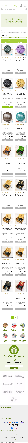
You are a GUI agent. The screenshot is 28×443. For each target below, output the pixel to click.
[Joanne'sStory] (5, 335)
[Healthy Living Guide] (22, 335)
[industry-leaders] (14, 399)
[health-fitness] (19, 376)
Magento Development (18, 439)
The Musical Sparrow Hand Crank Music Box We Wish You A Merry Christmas (20, 162)
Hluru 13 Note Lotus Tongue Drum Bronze (7, 128)
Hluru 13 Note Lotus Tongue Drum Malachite (20, 128)
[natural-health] (7, 391)
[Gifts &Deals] (22, 325)
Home (2, 12)
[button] (12, 57)
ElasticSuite (12, 442)
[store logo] (10, 6)
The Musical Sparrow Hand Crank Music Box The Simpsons (7, 196)
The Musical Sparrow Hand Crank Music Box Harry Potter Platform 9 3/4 (20, 297)
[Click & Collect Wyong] (14, 335)
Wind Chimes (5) (20, 42)
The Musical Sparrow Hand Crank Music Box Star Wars (20, 195)
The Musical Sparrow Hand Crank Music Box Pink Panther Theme (7, 229)
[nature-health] (19, 391)
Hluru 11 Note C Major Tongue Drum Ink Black (7, 94)
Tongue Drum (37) (20, 40)
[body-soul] (7, 376)
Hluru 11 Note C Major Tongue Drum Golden (20, 94)
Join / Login (20, 5)
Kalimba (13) (8, 40)
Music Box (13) (7, 42)
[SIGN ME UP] (14, 368)
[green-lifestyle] (19, 384)
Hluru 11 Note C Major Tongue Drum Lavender (20, 60)
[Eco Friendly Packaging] (5, 325)
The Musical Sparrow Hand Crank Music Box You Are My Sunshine (7, 162)
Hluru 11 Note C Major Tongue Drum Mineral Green (7, 60)
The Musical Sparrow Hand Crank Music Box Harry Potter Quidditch (7, 297)
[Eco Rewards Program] (14, 325)
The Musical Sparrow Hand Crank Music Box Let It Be (7, 263)
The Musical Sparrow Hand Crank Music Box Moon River (20, 229)
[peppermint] (7, 384)
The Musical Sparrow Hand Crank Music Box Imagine (20, 263)
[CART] (25, 5)
